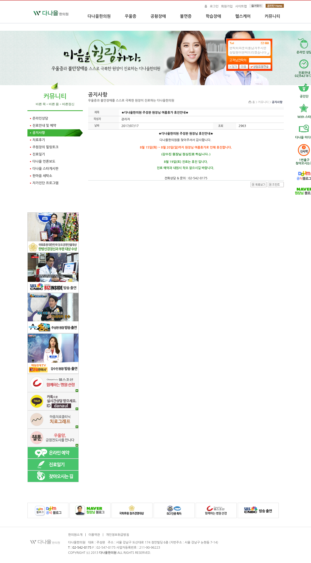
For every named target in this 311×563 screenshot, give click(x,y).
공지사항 (39, 132)
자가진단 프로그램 (45, 183)
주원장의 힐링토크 (45, 147)
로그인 (214, 6)
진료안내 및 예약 (44, 125)
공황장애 (158, 16)
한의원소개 (75, 534)
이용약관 (94, 534)
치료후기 (39, 140)
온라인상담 (40, 118)
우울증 (130, 16)
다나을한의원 (99, 16)
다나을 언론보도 (44, 161)
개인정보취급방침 (117, 534)
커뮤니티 (272, 16)
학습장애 (213, 16)
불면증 (186, 16)
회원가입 (227, 6)
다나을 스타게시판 (45, 168)
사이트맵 (241, 6)
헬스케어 (242, 16)
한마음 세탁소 (42, 175)
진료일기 (39, 154)
